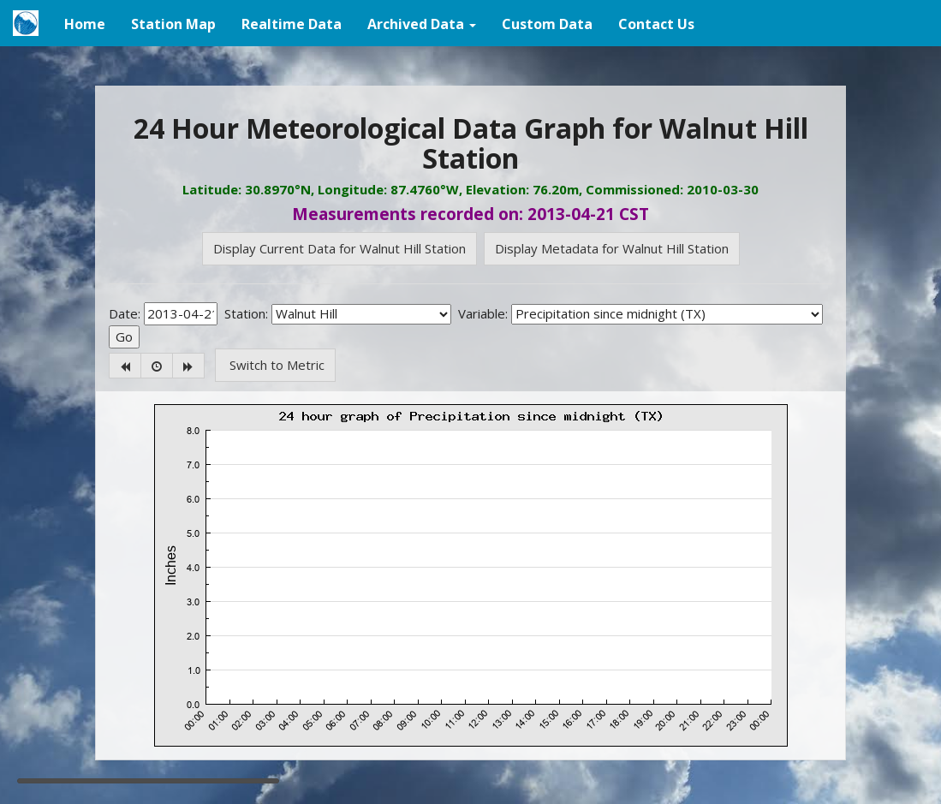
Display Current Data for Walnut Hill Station (339, 248)
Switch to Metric (275, 364)
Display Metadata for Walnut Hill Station (612, 248)
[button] (421, 23)
